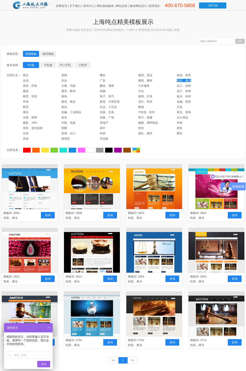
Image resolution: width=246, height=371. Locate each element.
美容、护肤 (30, 85)
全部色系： (14, 150)
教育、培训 (30, 96)
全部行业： (14, 75)
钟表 (102, 133)
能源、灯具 (145, 96)
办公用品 (182, 117)
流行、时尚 (145, 101)
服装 (26, 91)
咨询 (48, 215)
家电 (64, 96)
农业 (64, 80)
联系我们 (154, 6)
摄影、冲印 (30, 122)
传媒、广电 (107, 117)
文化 (141, 91)
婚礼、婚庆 (145, 133)
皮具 (64, 117)
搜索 (240, 41)
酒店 (26, 112)
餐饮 (102, 75)
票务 (179, 128)
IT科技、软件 (146, 112)
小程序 (82, 65)
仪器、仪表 (107, 112)
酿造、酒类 (107, 85)
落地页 (65, 138)
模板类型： (14, 53)
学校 (179, 122)
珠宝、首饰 (184, 112)
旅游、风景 (184, 75)
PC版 (31, 65)
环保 (26, 101)
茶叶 (102, 128)
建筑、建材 (145, 80)
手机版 (48, 65)
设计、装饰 (184, 91)
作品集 (104, 138)
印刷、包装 (68, 122)
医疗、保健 (145, 117)
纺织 (141, 128)
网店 (179, 133)
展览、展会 (68, 101)
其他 (26, 138)
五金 (179, 106)
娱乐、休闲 (184, 96)
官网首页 (61, 6)
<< (113, 360)
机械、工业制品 (71, 112)
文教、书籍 (68, 85)
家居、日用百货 (110, 101)
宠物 (64, 75)
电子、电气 (107, 96)
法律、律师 (30, 117)
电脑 (102, 91)
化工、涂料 (184, 85)
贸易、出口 (68, 133)
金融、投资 (184, 101)
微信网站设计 (138, 6)
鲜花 (26, 106)
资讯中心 (89, 6)
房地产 (104, 122)
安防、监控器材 (33, 128)
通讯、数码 (68, 91)
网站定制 (121, 6)
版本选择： (14, 65)
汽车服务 (144, 85)
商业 (26, 75)
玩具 (26, 133)
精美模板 (48, 53)
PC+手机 (65, 65)
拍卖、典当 (184, 80)
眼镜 (141, 106)
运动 (26, 80)
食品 (64, 106)
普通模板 (31, 53)
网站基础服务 (105, 6)
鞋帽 (64, 128)
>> (132, 360)
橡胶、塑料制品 (148, 122)
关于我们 (75, 6)
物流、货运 (145, 75)
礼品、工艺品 (108, 106)
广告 (102, 80)
